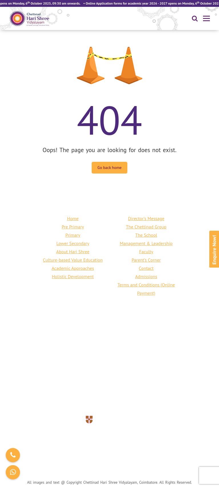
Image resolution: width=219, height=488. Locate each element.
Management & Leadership (146, 243)
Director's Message (146, 218)
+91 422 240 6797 (134, 392)
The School (146, 235)
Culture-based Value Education (73, 260)
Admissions (146, 276)
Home (73, 218)
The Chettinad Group (146, 227)
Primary (72, 235)
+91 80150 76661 (92, 392)
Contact (146, 268)
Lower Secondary (72, 243)
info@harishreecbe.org (117, 400)
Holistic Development (73, 276)
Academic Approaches (73, 268)
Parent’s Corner (146, 260)
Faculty (146, 251)
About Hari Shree (72, 251)
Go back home (109, 167)
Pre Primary (73, 227)
